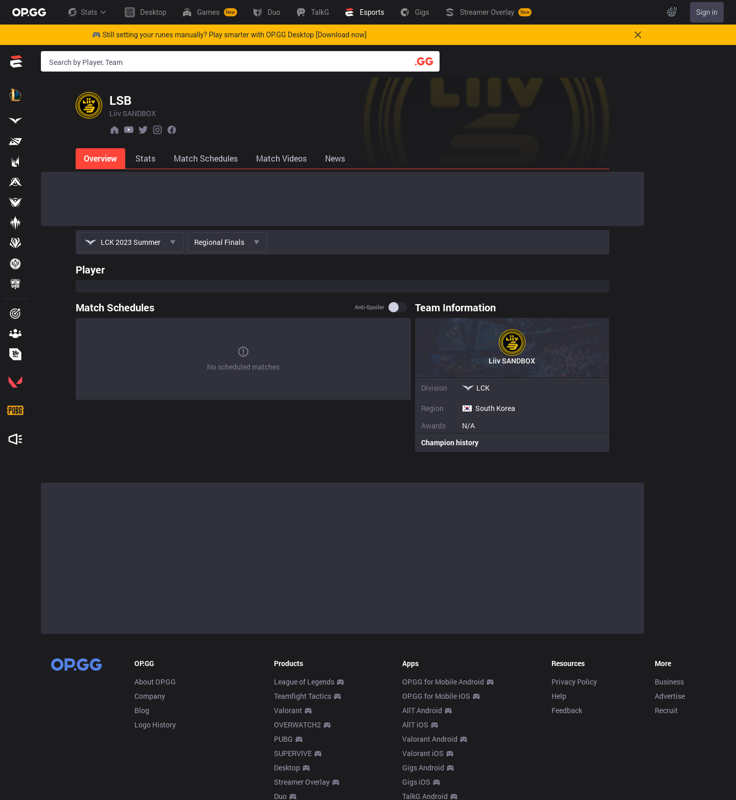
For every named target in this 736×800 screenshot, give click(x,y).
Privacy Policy (574, 682)
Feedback (566, 710)
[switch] (432, 307)
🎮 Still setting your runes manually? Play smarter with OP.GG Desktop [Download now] (229, 35)
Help (558, 696)
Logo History (155, 724)
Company (149, 696)
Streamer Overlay (302, 782)
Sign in (707, 12)
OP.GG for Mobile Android (443, 682)
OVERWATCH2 (297, 724)
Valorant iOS (423, 753)
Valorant (288, 710)
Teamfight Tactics (302, 696)
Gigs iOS (416, 782)
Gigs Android (423, 767)
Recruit (666, 710)
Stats (86, 12)
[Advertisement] (342, 199)
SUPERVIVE (293, 753)
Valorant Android (429, 739)
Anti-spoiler (404, 307)
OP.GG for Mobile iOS (436, 696)
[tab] (67, 158)
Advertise (670, 696)
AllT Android (422, 710)
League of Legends (304, 682)
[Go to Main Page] (29, 12)
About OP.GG (155, 682)
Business (669, 682)
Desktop (287, 767)
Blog (141, 710)
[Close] (638, 35)
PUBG (283, 739)
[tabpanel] (342, 355)
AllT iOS (415, 724)
